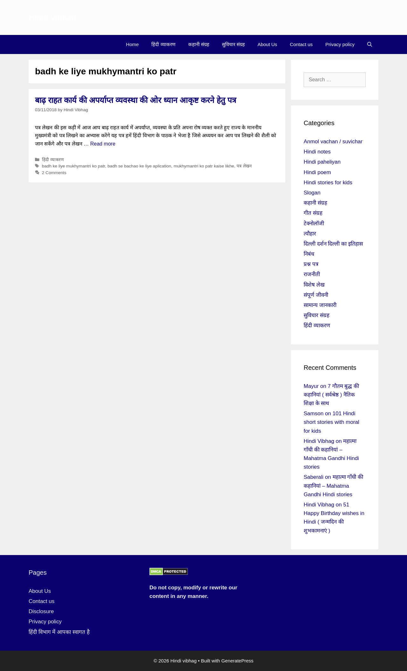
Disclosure (41, 611)
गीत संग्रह (313, 213)
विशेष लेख (314, 285)
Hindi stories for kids (328, 183)
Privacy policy (340, 44)
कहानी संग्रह (198, 44)
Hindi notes (317, 152)
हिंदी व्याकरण (163, 44)
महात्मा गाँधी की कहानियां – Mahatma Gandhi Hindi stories (333, 485)
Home (132, 44)
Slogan (312, 193)
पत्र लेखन (244, 166)
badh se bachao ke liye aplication (139, 166)
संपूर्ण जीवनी (316, 295)
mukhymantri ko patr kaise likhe (204, 166)
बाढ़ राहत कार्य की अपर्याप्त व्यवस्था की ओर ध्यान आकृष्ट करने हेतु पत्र (135, 100)
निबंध (309, 254)
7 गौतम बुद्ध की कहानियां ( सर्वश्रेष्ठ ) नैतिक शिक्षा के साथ (331, 394)
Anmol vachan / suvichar (333, 142)
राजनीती (312, 274)
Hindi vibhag (52, 17)
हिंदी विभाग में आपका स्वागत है (59, 632)
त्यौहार (310, 234)
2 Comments (54, 172)
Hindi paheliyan (322, 162)
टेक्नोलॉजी (314, 223)
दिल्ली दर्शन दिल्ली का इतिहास (333, 244)
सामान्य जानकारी (320, 305)
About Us (267, 44)
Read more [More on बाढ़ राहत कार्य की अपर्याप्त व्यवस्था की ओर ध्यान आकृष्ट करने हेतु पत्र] (102, 143)
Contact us (301, 44)
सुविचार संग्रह (233, 44)
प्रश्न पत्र (311, 264)
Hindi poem (317, 172)
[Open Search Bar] (369, 44)
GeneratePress (237, 660)
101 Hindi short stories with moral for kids (331, 422)
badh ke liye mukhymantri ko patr (73, 166)
